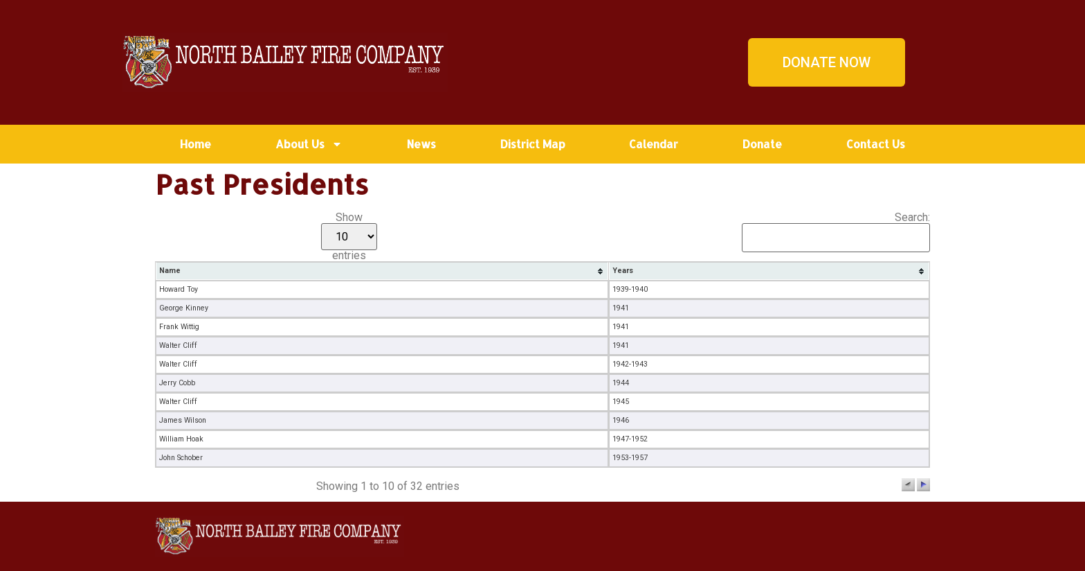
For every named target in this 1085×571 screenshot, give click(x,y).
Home (195, 144)
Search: (836, 232)
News (421, 144)
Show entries (349, 236)
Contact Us (875, 144)
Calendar (653, 144)
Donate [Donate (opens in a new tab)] (762, 144)
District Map (532, 144)
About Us (309, 144)
